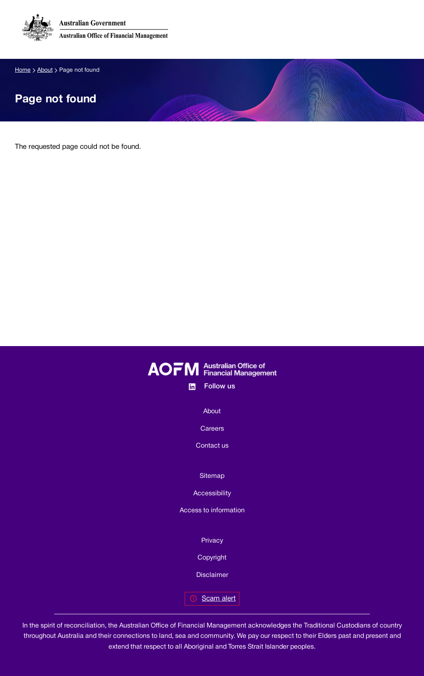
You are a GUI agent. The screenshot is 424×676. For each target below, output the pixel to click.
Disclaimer (212, 575)
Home (23, 70)
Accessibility (212, 494)
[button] (390, 20)
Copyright (212, 558)
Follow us (219, 386)
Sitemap (212, 476)
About (45, 70)
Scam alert (219, 599)
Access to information (212, 511)
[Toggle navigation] (406, 20)
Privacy (212, 541)
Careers (212, 429)
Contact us (212, 446)
